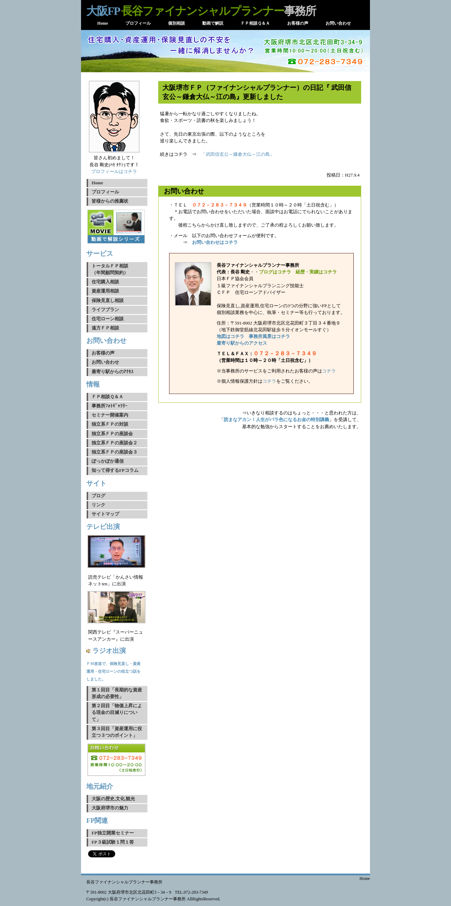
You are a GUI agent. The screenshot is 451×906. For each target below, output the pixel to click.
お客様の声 (103, 353)
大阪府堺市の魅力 (110, 808)
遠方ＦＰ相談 (105, 328)
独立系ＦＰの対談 (110, 424)
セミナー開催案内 (110, 415)
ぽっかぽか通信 (108, 461)
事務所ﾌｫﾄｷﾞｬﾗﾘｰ (110, 405)
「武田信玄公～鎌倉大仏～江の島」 (237, 154)
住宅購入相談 (105, 281)
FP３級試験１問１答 (113, 842)
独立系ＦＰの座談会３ (114, 452)
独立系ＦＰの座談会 (112, 433)
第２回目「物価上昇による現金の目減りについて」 (117, 712)
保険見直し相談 (108, 300)
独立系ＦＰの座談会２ (114, 442)
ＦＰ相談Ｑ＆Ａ (107, 396)
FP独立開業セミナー (113, 833)
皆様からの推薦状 (110, 201)
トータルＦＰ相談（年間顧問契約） (110, 269)
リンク (98, 505)
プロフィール (105, 192)
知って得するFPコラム (115, 470)
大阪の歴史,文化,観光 (113, 798)
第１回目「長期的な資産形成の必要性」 (117, 693)
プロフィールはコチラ (114, 171)
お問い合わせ (105, 362)
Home (97, 182)
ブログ (98, 495)
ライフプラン (105, 309)
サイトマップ (105, 514)
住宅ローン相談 (108, 318)
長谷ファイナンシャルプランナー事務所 (124, 882)
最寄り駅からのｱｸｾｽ (113, 371)
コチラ (329, 371)
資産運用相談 (105, 291)
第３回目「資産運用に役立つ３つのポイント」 (117, 732)
